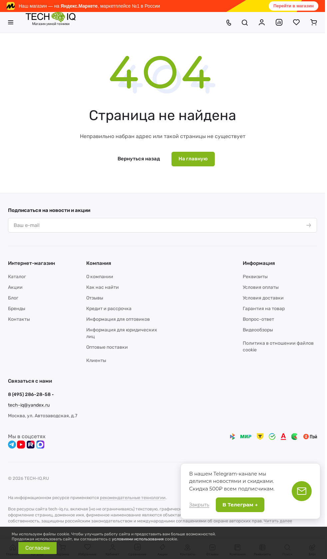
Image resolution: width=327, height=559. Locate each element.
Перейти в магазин (293, 5)
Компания (98, 263)
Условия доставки (263, 298)
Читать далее (278, 520)
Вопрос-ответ (258, 319)
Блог (13, 298)
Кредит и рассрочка (109, 308)
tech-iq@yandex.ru (29, 405)
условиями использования (138, 539)
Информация (259, 263)
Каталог (17, 277)
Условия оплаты (261, 287)
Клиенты (96, 360)
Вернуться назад (139, 159)
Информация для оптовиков (118, 319)
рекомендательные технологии (132, 497)
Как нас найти (102, 287)
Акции (15, 287)
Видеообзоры (258, 330)
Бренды (16, 308)
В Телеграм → (240, 504)
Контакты (19, 319)
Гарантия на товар (264, 308)
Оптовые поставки (107, 347)
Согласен (37, 548)
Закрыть (199, 505)
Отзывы (94, 298)
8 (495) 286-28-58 (29, 394)
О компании (99, 277)
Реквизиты (255, 277)
